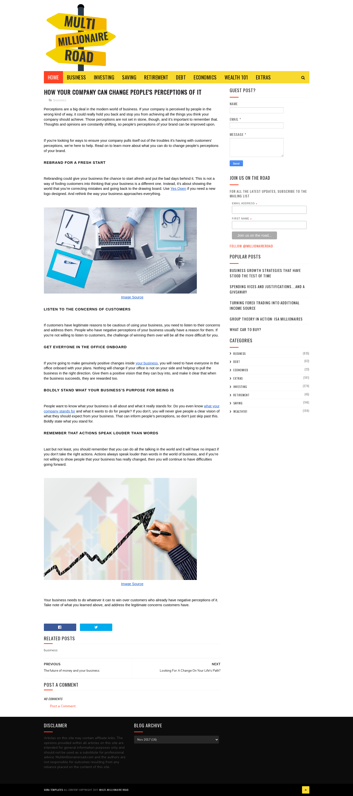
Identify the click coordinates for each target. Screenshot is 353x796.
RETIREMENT (156, 77)
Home (53, 77)
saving (238, 403)
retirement (241, 395)
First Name (242, 218)
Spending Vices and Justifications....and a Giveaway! (267, 289)
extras (238, 378)
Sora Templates (53, 790)
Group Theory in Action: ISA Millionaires (266, 318)
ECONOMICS (205, 77)
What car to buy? (245, 329)
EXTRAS (263, 77)
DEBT (181, 77)
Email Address (244, 203)
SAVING (129, 77)
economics (240, 370)
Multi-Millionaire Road (113, 790)
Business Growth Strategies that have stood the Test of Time (265, 273)
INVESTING (104, 77)
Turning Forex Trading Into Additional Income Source (265, 305)
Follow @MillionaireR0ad (251, 245)
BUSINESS (76, 77)
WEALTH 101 (236, 77)
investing (240, 387)
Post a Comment (63, 706)
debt (236, 362)
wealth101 (240, 411)
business (59, 100)
